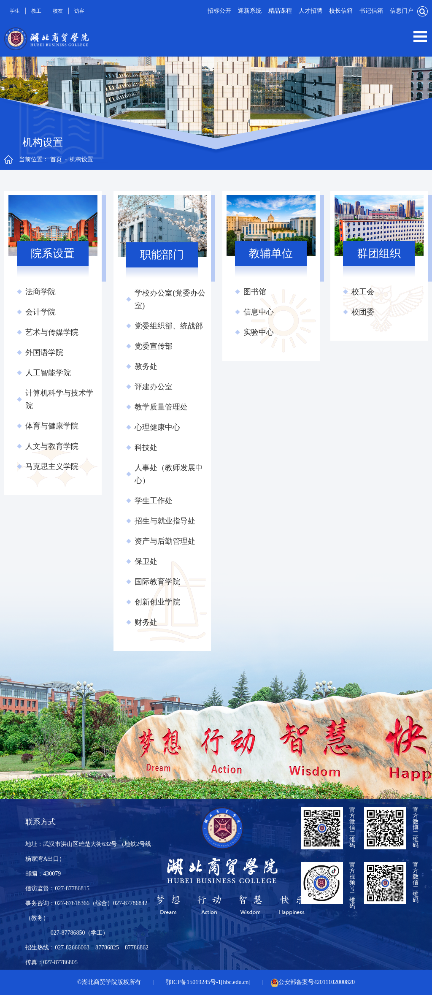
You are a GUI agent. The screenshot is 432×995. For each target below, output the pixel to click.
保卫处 (146, 561)
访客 (79, 11)
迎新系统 (250, 11)
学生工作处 (154, 500)
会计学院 (40, 312)
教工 (36, 11)
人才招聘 (310, 11)
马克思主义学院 (51, 466)
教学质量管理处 (161, 407)
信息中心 (258, 312)
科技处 (146, 447)
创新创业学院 (157, 602)
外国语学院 (44, 352)
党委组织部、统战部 (169, 326)
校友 (58, 11)
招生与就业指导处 (165, 521)
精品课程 (280, 11)
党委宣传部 (154, 346)
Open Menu (420, 36)
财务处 (146, 622)
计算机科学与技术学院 (59, 399)
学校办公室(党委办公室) (170, 299)
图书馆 (254, 291)
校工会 (362, 291)
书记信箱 (371, 11)
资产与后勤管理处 (165, 541)
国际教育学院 (157, 581)
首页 (56, 159)
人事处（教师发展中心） (169, 474)
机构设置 (81, 159)
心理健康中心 (157, 427)
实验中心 (258, 332)
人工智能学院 (48, 373)
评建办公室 (154, 386)
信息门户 (401, 11)
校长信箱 (341, 11)
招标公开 (219, 11)
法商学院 (40, 291)
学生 (15, 11)
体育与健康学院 (51, 426)
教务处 (146, 366)
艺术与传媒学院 (51, 332)
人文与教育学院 (51, 446)
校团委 (362, 312)
